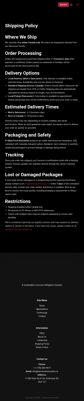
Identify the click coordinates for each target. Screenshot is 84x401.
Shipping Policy (42, 344)
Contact (42, 316)
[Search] (71, 5)
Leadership (42, 340)
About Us (42, 337)
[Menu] (77, 4)
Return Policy (42, 347)
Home (42, 305)
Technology (42, 312)
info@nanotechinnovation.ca (37, 183)
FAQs (42, 333)
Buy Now (63, 5)
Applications (42, 309)
